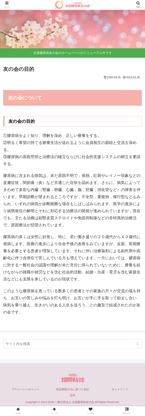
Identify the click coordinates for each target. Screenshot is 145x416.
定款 (72, 395)
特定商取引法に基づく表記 (72, 389)
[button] (137, 344)
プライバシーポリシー (25, 389)
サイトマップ (120, 389)
